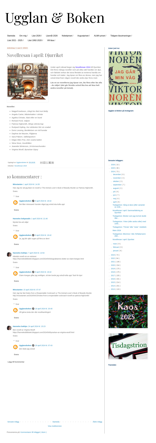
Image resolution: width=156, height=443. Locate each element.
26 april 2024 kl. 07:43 (43, 345)
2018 (113, 272)
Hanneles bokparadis (22, 219)
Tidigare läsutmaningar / (121, 36)
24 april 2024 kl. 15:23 (37, 326)
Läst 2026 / (37, 36)
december (117, 174)
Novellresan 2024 (20, 166)
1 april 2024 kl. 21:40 (39, 219)
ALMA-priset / (100, 36)
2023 (113, 255)
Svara (15, 191)
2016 (113, 279)
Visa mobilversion (55, 426)
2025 (113, 168)
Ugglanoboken (25, 201)
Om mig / (23, 36)
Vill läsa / (51, 40)
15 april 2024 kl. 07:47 (32, 290)
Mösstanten (18, 184)
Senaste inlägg (13, 422)
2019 (113, 269)
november (117, 178)
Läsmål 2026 (52, 36)
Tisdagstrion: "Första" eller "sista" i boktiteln (129, 227)
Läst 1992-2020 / (35, 40)
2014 (113, 286)
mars (115, 244)
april (115, 202)
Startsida (11, 36)
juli (114, 192)
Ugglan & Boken (55, 17)
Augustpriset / (83, 36)
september (117, 185)
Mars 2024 (117, 230)
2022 (113, 258)
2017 (113, 275)
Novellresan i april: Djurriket (123, 239)
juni (114, 195)
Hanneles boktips (20, 253)
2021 (113, 262)
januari (116, 251)
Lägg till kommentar (16, 362)
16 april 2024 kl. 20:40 (43, 309)
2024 (113, 172)
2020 (113, 265)
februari (116, 247)
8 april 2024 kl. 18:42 (43, 201)
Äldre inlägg (97, 422)
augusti (116, 188)
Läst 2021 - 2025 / (15, 40)
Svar (17, 196)
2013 (113, 289)
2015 (113, 282)
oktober (116, 181)
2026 (113, 165)
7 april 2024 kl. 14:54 (36, 253)
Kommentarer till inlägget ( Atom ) (33, 432)
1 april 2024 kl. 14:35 (31, 184)
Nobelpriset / (67, 36)
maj (114, 199)
